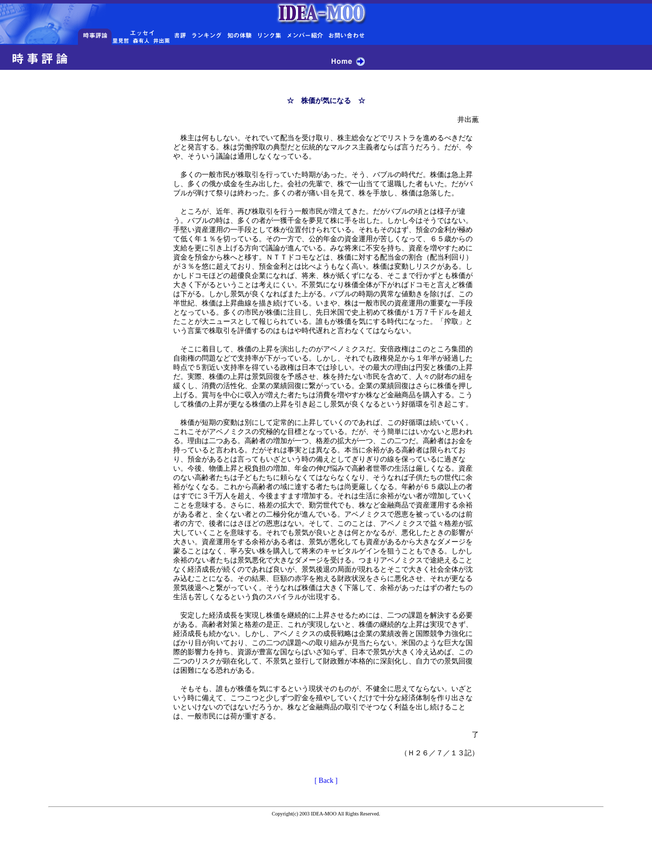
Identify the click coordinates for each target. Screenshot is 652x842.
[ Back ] (325, 780)
